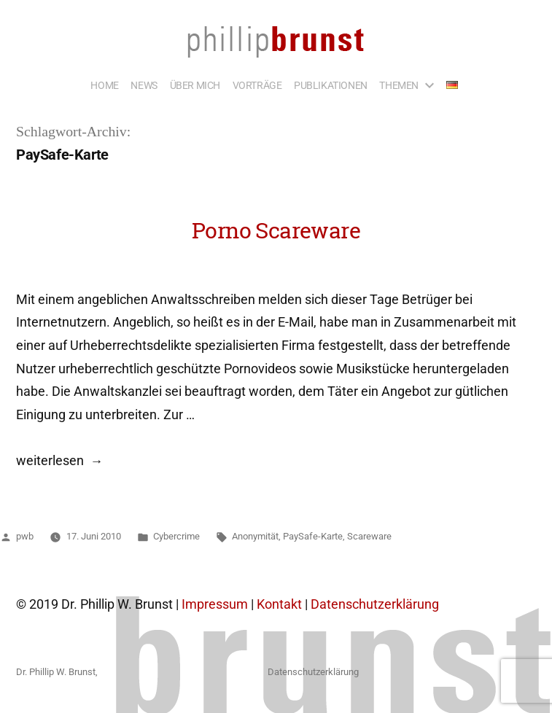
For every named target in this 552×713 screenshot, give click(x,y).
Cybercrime (176, 536)
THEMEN (399, 85)
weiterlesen (50, 460)
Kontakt (279, 604)
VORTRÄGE (257, 85)
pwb (25, 536)
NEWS (144, 85)
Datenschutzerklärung (375, 604)
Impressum (215, 604)
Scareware (369, 536)
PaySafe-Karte (313, 536)
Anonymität (255, 536)
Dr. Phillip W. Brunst (56, 671)
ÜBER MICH (195, 85)
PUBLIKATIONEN (331, 85)
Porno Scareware (276, 230)
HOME (104, 85)
